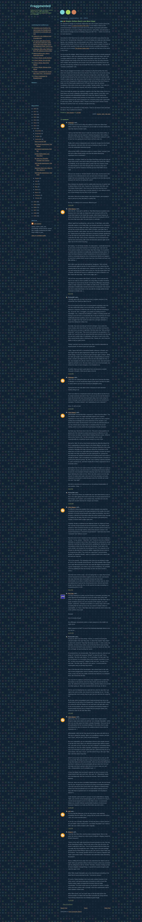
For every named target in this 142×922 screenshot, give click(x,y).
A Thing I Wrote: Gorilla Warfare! (42, 57)
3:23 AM (70, 713)
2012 (35, 125)
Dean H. (70, 832)
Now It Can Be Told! (40, 141)
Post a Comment (67, 904)
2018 (35, 108)
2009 (35, 204)
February (37, 195)
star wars (107, 114)
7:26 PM (70, 828)
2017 (35, 111)
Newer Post (64, 908)
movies (99, 114)
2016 (35, 114)
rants (103, 114)
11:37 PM (71, 633)
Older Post (107, 908)
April (36, 189)
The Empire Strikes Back (82, 48)
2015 (35, 117)
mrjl (69, 811)
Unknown (71, 122)
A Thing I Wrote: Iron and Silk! (41, 60)
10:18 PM (71, 373)
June (36, 184)
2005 (35, 216)
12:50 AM (71, 503)
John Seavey (72, 209)
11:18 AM (71, 900)
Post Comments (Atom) (75, 911)
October (37, 136)
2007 (35, 210)
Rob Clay (71, 593)
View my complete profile (39, 235)
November (38, 133)
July (36, 181)
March (37, 192)
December (38, 130)
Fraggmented (40, 6)
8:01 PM (70, 590)
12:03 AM (71, 408)
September (38, 139)
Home (85, 908)
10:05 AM (71, 807)
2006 (35, 213)
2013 (35, 123)
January (37, 198)
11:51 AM (71, 205)
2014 (35, 120)
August (37, 178)
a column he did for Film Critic (80, 25)
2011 (35, 128)
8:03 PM (70, 489)
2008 (35, 207)
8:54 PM (70, 293)
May (36, 186)
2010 (35, 201)
